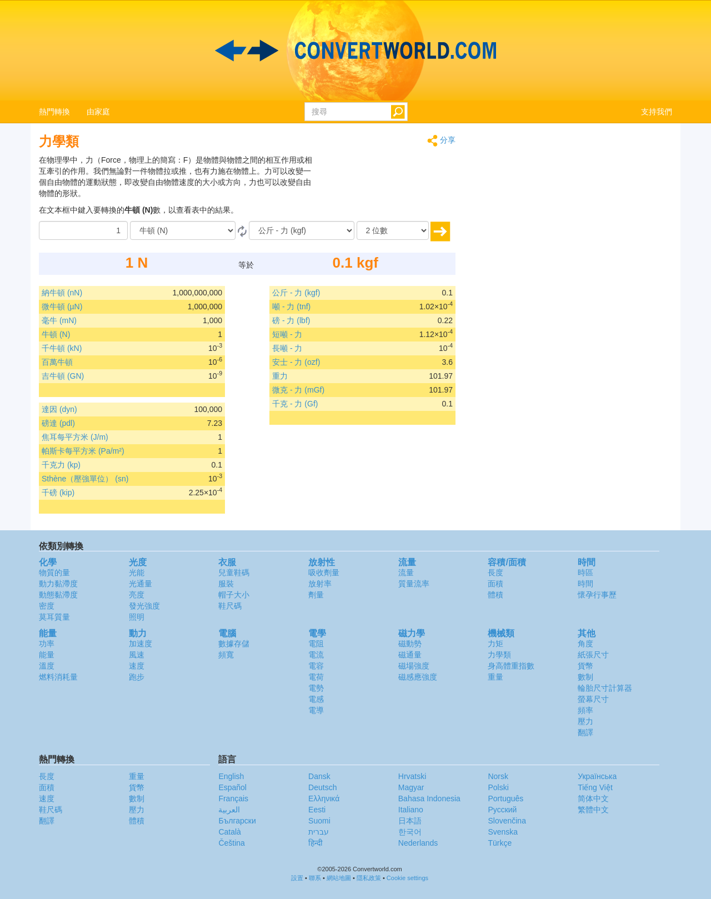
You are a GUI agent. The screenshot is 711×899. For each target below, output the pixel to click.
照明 (136, 616)
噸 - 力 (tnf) (291, 306)
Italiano (410, 809)
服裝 (226, 583)
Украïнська (597, 776)
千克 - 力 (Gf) (295, 403)
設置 (297, 878)
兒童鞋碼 (233, 572)
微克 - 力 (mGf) (298, 389)
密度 (46, 605)
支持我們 (656, 111)
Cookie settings (407, 878)
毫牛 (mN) (59, 320)
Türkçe (500, 842)
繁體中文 (593, 809)
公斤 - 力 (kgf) (296, 292)
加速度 (140, 643)
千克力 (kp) (61, 464)
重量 (495, 676)
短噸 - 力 (287, 334)
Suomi (319, 820)
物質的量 (54, 572)
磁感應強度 (417, 676)
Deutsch (322, 787)
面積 (495, 583)
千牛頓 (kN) (62, 348)
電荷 (316, 676)
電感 (316, 699)
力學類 (499, 654)
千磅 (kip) (58, 492)
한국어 (410, 831)
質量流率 (413, 583)
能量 (46, 654)
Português (505, 798)
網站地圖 (339, 878)
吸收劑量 (323, 572)
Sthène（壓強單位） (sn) (85, 478)
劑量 (316, 594)
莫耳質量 (54, 616)
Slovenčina (507, 820)
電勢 (316, 688)
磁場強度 (413, 665)
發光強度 (144, 605)
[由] (183, 230)
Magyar (411, 787)
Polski (498, 787)
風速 (136, 654)
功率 (46, 643)
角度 (585, 643)
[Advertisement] (386, 182)
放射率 (320, 583)
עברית (318, 831)
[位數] (393, 230)
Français (233, 798)
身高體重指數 (511, 665)
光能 (136, 572)
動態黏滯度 (58, 594)
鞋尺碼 (230, 605)
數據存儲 (233, 643)
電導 (316, 710)
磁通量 (410, 654)
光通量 (140, 583)
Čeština (231, 842)
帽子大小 (233, 594)
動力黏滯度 (58, 583)
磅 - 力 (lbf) (291, 320)
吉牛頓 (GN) (63, 375)
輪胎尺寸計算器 (605, 688)
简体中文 (593, 798)
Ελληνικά (323, 798)
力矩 (495, 643)
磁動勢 (410, 643)
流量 (406, 572)
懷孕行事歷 (597, 594)
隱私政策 (369, 878)
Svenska (503, 831)
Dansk (319, 776)
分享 (441, 141)
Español (232, 787)
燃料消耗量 (58, 676)
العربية (229, 809)
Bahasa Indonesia (429, 798)
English (231, 776)
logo (355, 51)
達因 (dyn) (59, 409)
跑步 (136, 676)
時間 (585, 583)
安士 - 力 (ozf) (296, 362)
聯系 (315, 878)
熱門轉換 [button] (54, 111)
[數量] (83, 230)
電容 (316, 665)
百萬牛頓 (57, 362)
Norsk (498, 776)
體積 (495, 594)
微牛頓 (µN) (62, 306)
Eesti (317, 809)
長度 (495, 572)
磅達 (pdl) (58, 423)
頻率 (585, 710)
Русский (502, 809)
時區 (585, 572)
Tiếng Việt (595, 787)
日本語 (410, 820)
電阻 (316, 643)
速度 (136, 665)
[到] (301, 230)
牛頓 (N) (56, 334)
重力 (280, 375)
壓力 (585, 721)
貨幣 (585, 665)
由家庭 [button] (98, 111)
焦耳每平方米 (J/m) (75, 437)
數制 (585, 676)
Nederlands (418, 842)
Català (229, 831)
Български (237, 820)
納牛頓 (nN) (62, 292)
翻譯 (585, 732)
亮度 (136, 594)
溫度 (46, 665)
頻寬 (226, 654)
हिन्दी (315, 842)
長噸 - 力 (287, 348)
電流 (316, 654)
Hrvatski (412, 776)
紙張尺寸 (593, 654)
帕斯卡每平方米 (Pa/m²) (83, 450)
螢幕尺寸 (593, 699)
